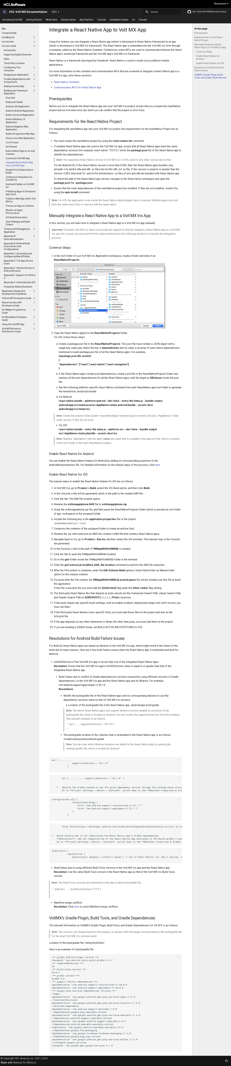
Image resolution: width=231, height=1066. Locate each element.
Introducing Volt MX (12, 19)
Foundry (143, 19)
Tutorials (101, 19)
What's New (51, 19)
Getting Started (34, 19)
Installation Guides (119, 19)
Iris (133, 19)
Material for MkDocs (24, 1062)
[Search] (162, 12)
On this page (200, 28)
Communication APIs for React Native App (77, 87)
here (157, 464)
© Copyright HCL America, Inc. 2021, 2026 (24, 1058)
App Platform (86, 19)
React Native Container (66, 82)
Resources (221, 3)
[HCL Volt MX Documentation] (5, 12)
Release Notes (68, 19)
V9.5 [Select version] (54, 11)
